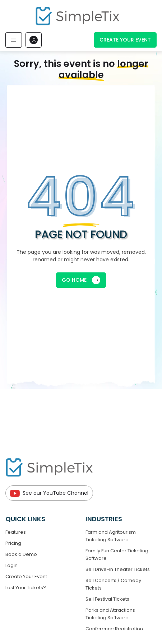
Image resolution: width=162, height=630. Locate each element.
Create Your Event (125, 39)
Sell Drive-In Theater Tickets (117, 569)
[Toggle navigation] (13, 40)
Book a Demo (21, 554)
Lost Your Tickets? (25, 587)
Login (11, 565)
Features (15, 532)
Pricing (13, 543)
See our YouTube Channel (49, 493)
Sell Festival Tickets (107, 599)
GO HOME (81, 280)
